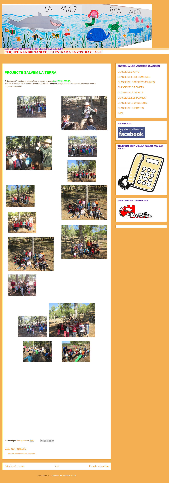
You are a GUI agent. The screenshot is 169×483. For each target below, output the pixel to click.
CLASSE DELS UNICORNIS (132, 103)
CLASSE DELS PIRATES (131, 108)
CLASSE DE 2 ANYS (128, 72)
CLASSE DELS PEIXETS (131, 87)
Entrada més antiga (99, 466)
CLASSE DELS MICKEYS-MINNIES (136, 82)
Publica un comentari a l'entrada (21, 454)
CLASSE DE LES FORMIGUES (134, 77)
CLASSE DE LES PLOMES (132, 98)
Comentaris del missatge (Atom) (63, 475)
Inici (57, 466)
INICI (120, 113)
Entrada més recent (14, 466)
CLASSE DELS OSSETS (130, 92)
